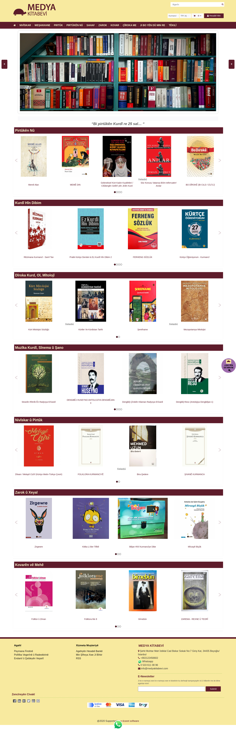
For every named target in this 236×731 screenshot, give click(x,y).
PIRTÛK (58, 25)
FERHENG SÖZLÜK (142, 257)
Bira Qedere (142, 474)
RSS (78, 658)
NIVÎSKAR (25, 25)
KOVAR (115, 25)
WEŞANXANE (42, 25)
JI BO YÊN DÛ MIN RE (152, 25)
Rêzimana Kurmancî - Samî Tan (39, 257)
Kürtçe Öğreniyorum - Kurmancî (195, 257)
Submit (213, 689)
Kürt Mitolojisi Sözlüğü (38, 329)
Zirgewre (39, 546)
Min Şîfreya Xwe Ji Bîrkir (89, 654)
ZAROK (102, 25)
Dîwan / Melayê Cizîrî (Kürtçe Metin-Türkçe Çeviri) (38, 474)
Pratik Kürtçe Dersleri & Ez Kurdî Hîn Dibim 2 (91, 257)
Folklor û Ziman (38, 619)
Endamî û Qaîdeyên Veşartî (29, 658)
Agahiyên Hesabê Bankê (89, 651)
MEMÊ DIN (75, 185)
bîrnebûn (142, 619)
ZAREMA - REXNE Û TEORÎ (194, 619)
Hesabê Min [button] (214, 15)
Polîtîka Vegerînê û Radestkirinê (31, 654)
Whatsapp (145, 661)
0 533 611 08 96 (148, 665)
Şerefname (142, 329)
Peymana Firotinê (23, 651)
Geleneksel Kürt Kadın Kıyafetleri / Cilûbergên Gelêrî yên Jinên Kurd (117, 184)
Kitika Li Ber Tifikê (90, 546)
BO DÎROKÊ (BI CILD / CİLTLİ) (200, 185)
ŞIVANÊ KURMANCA (195, 474)
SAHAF (91, 25)
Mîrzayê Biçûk (194, 546)
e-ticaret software (130, 721)
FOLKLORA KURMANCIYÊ (91, 474)
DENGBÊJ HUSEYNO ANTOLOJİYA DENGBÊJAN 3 (91, 401)
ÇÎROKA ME (129, 25)
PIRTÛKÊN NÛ (74, 25)
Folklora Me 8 (90, 619)
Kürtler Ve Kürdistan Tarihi (90, 329)
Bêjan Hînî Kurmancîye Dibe (142, 546)
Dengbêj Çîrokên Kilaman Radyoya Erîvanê (142, 402)
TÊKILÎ (172, 25)
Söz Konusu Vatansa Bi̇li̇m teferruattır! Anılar (159, 184)
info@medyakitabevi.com (153, 668)
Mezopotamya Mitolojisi (195, 329)
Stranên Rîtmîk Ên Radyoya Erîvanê (39, 402)
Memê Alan (33, 185)
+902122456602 (148, 658)
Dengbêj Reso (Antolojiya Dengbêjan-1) (194, 402)
